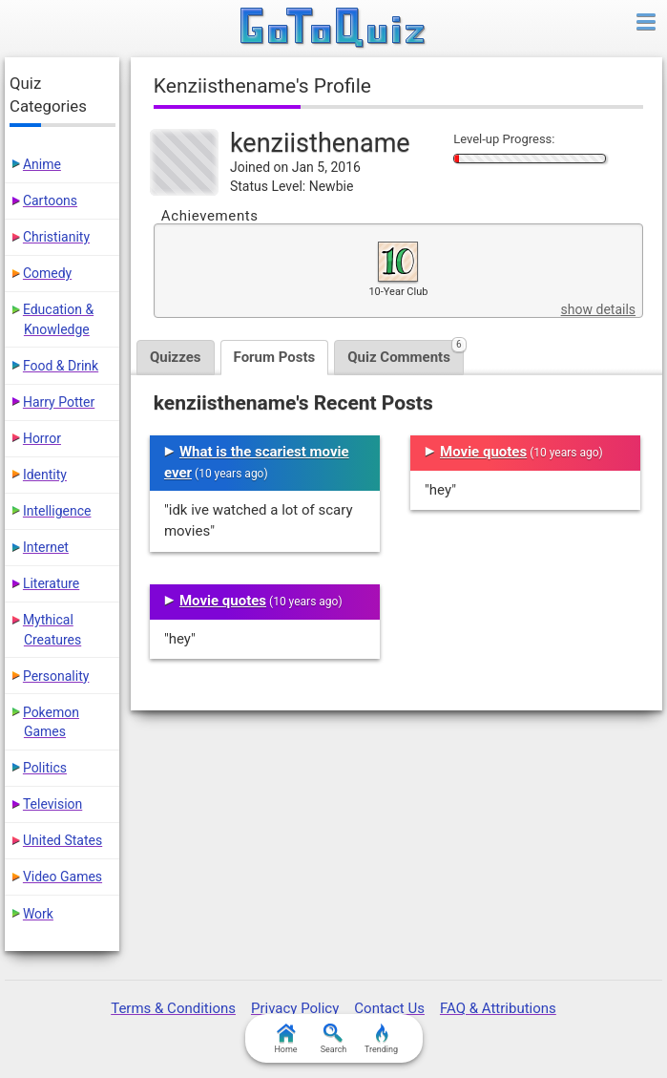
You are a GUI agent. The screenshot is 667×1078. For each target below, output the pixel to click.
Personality (56, 676)
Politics (45, 767)
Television (52, 804)
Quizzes (175, 357)
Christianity (56, 236)
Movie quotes (222, 600)
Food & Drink (60, 365)
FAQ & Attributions (498, 1008)
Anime (42, 164)
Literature (51, 583)
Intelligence (57, 510)
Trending (381, 1039)
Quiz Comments (405, 353)
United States (62, 840)
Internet (46, 547)
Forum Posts (275, 357)
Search (334, 1039)
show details (598, 309)
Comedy (47, 273)
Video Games (62, 876)
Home (285, 1039)
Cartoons (50, 200)
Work (38, 913)
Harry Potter (58, 402)
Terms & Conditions (173, 1008)
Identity (45, 474)
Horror (42, 438)
